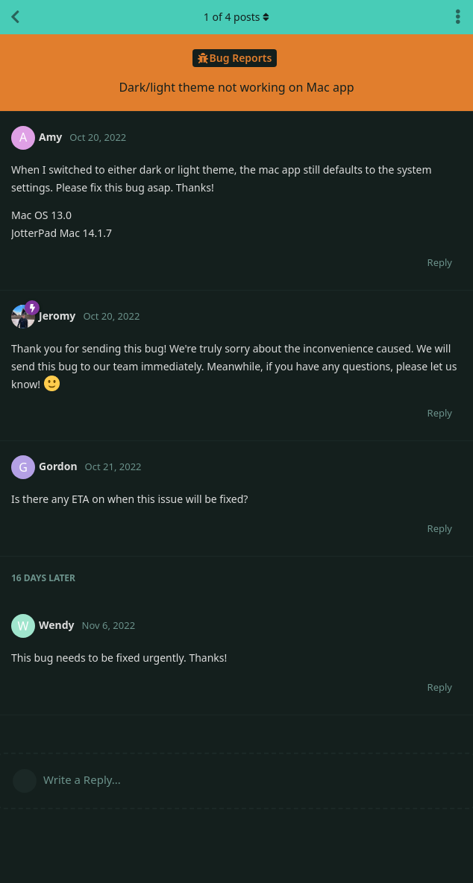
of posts (236, 17)
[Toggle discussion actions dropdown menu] (458, 17)
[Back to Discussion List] (15, 17)
